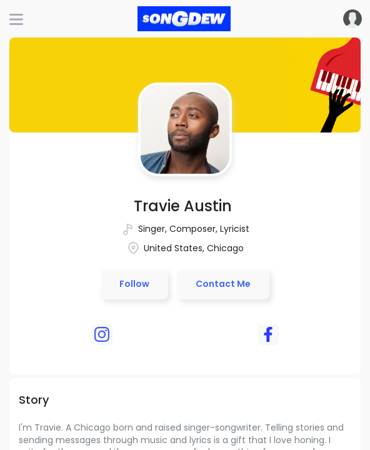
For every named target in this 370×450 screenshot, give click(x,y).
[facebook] (268, 334)
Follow (134, 284)
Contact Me (223, 284)
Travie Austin (183, 206)
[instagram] (101, 334)
